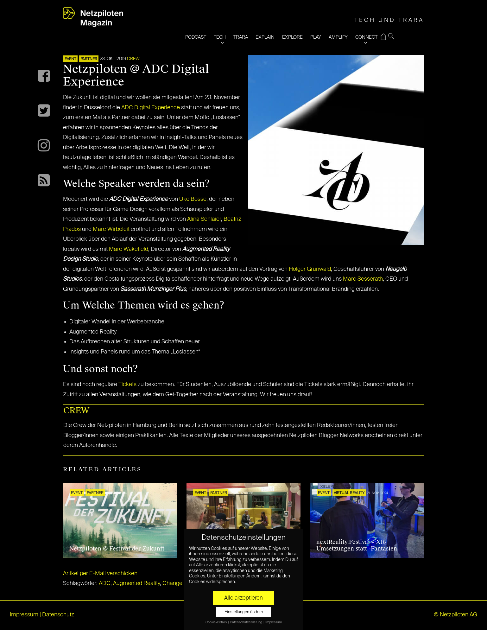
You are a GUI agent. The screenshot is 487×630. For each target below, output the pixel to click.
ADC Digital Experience (150, 108)
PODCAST (195, 37)
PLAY (315, 37)
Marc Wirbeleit (111, 229)
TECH (220, 37)
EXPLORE (292, 37)
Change (172, 583)
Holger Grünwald (310, 269)
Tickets (127, 384)
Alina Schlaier (204, 219)
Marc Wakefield (128, 249)
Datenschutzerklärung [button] (246, 622)
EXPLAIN (265, 37)
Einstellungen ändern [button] (244, 612)
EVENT (70, 59)
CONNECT (366, 37)
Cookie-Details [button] (216, 622)
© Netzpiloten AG (455, 615)
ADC (105, 583)
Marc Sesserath (363, 279)
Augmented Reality (136, 583)
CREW (133, 59)
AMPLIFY (338, 37)
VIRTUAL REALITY (349, 493)
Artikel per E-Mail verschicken (100, 573)
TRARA (240, 37)
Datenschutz (58, 615)
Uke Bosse (192, 199)
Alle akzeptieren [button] (243, 598)
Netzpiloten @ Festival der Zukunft (116, 548)
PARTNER (88, 59)
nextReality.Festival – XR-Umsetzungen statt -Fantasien (356, 545)
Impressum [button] (273, 622)
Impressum (24, 615)
